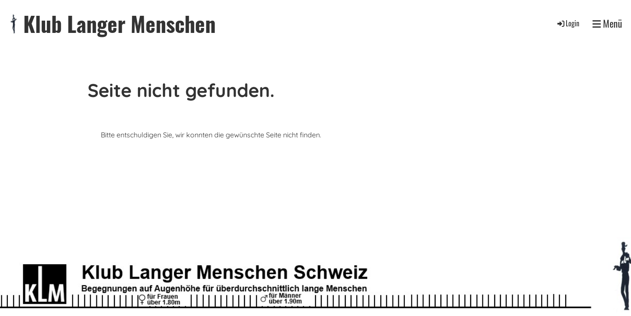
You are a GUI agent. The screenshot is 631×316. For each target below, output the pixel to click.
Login (567, 23)
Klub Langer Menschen (119, 23)
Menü (607, 23)
